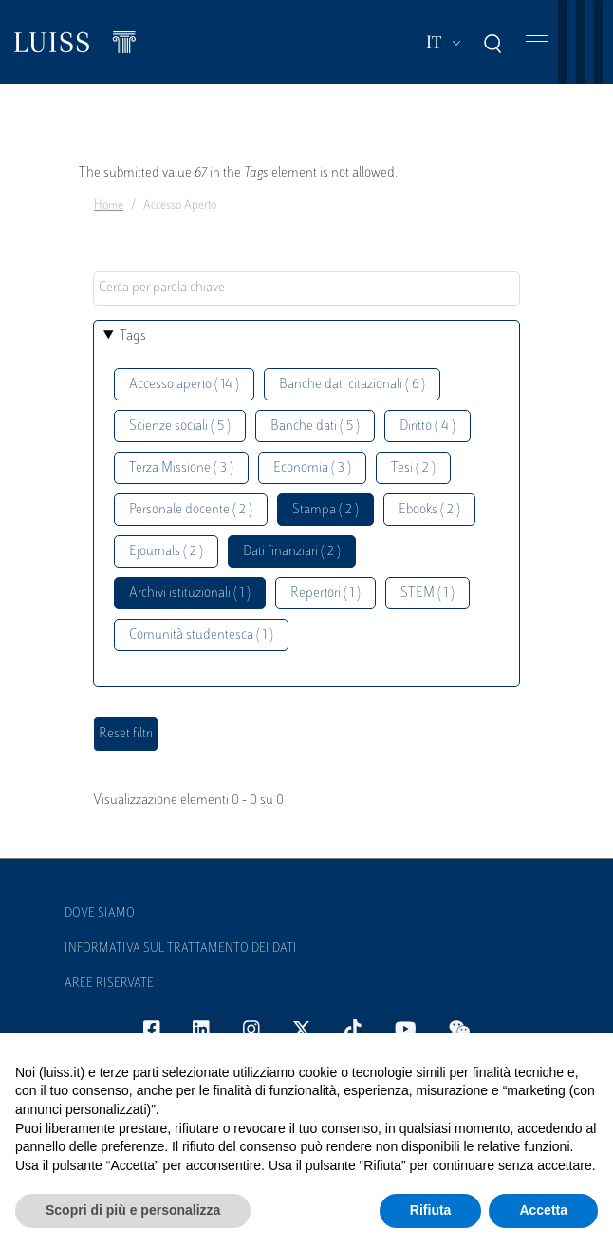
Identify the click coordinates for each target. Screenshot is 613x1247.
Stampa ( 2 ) (325, 510)
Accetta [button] (543, 1210)
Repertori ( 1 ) (325, 593)
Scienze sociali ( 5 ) (180, 426)
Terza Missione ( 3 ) (181, 468)
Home (108, 206)
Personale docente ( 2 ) (190, 510)
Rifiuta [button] (431, 1210)
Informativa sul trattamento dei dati (181, 949)
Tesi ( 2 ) (413, 468)
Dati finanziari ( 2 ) (292, 552)
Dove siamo (100, 914)
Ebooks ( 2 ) (429, 510)
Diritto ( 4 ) (427, 426)
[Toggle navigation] (537, 42)
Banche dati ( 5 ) (315, 426)
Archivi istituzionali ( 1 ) (190, 593)
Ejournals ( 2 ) (166, 552)
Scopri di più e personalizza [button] (133, 1210)
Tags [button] (133, 336)
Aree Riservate (109, 984)
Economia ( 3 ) (312, 468)
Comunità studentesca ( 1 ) (201, 635)
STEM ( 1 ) (427, 593)
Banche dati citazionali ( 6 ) (352, 385)
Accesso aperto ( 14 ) (184, 385)
